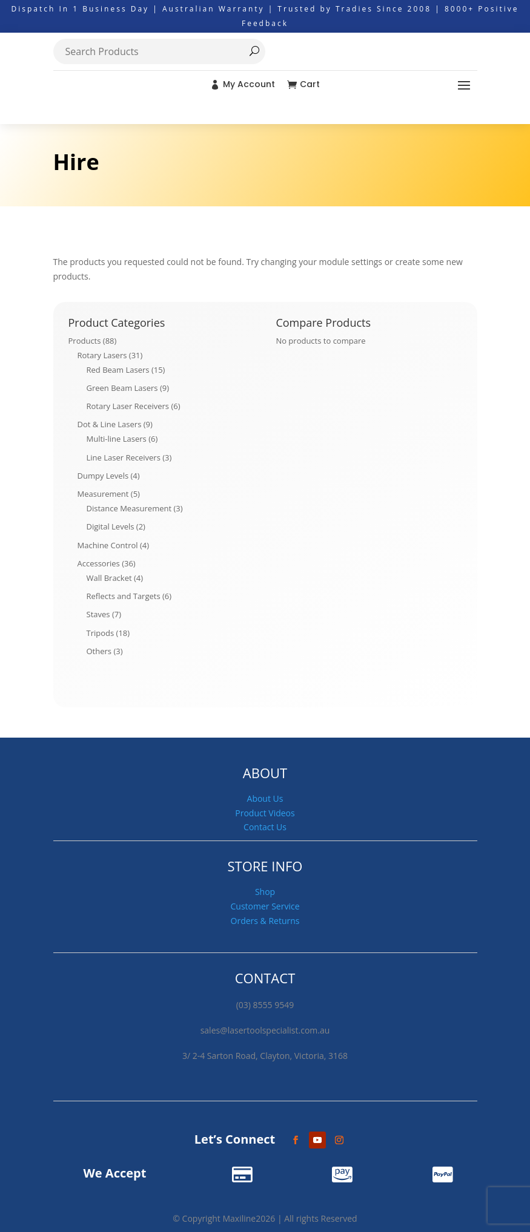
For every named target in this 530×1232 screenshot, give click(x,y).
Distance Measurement (129, 508)
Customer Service (264, 906)
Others (99, 651)
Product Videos (264, 813)
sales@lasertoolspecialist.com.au (265, 1030)
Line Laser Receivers (124, 457)
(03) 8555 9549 (265, 1005)
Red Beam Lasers (118, 369)
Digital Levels (110, 526)
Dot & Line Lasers (110, 424)
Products (84, 340)
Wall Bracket (109, 577)
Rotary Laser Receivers (128, 406)
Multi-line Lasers (117, 438)
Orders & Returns (265, 920)
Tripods (100, 632)
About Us (265, 798)
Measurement (103, 493)
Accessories (99, 563)
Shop (265, 891)
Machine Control (108, 545)
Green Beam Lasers (122, 387)
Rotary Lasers (102, 355)
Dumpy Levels (103, 475)
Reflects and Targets (124, 596)
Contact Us (265, 827)
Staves (98, 614)
